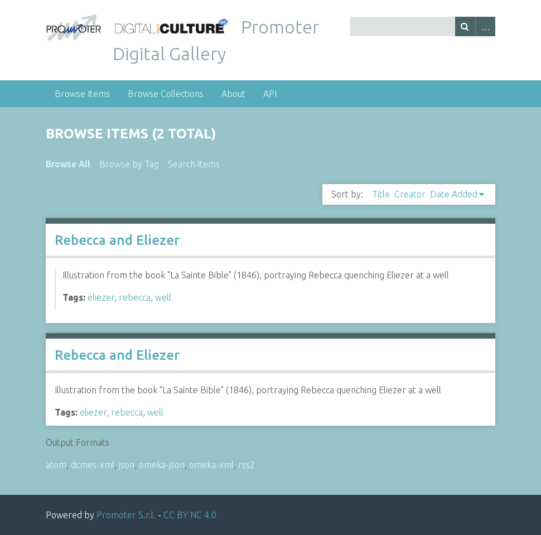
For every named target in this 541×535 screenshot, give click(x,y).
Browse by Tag (129, 164)
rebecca (135, 297)
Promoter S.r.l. (126, 515)
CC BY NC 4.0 (189, 515)
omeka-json (162, 465)
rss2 (246, 465)
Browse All (68, 164)
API (270, 94)
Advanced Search (485, 26)
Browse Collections (166, 94)
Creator (410, 194)
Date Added (453, 194)
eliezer (101, 297)
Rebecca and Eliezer (117, 240)
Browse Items (82, 94)
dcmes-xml (92, 465)
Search (465, 26)
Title (381, 194)
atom (56, 465)
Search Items (194, 164)
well (163, 297)
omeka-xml (211, 465)
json (126, 465)
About (233, 94)
